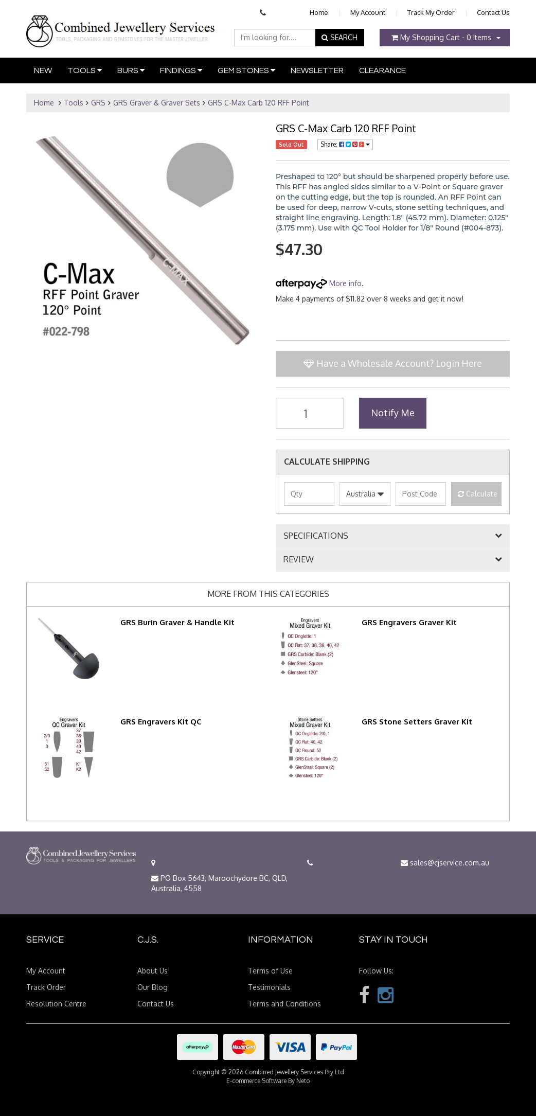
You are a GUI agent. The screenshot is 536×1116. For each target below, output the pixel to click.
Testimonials (269, 987)
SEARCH (339, 37)
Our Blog (152, 987)
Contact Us (493, 12)
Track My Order (431, 12)
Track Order (46, 987)
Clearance (382, 70)
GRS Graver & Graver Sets (156, 102)
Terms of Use (270, 970)
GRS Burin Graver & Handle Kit (177, 622)
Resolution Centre (56, 1003)
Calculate (477, 493)
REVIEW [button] (298, 559)
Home (319, 12)
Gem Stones (246, 70)
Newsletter (317, 70)
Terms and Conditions (284, 1003)
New (43, 70)
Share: (345, 144)
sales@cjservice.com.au (445, 862)
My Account (367, 12)
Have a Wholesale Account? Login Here (392, 363)
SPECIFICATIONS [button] (315, 536)
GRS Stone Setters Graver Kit (417, 722)
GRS (98, 102)
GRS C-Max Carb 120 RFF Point (258, 102)
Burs (131, 70)
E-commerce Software (256, 1081)
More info (319, 283)
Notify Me (393, 412)
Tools (84, 70)
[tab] (393, 536)
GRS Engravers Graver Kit (409, 622)
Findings (181, 70)
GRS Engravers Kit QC (161, 722)
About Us (152, 970)
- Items (441, 37)
